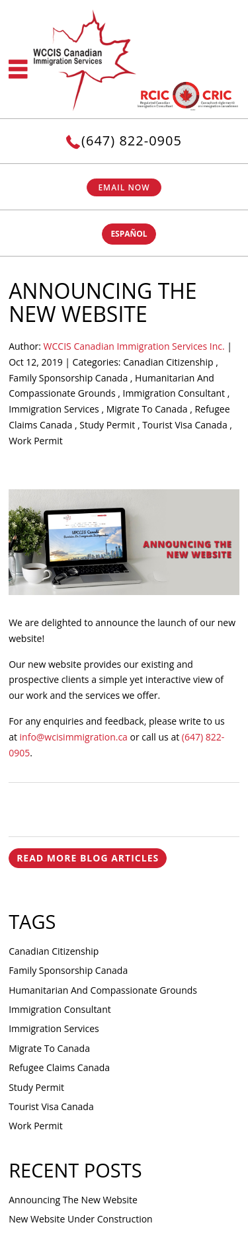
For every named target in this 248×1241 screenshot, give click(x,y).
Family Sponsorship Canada (68, 378)
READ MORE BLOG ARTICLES (88, 858)
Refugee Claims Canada (59, 1067)
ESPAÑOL (128, 233)
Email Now (123, 187)
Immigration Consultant (173, 393)
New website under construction (81, 1219)
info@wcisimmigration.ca (74, 737)
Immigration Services (54, 409)
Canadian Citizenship (168, 362)
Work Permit (36, 440)
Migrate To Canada (147, 409)
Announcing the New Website (73, 1199)
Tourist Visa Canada (184, 425)
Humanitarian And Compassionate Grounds (103, 990)
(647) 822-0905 (131, 140)
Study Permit (107, 425)
